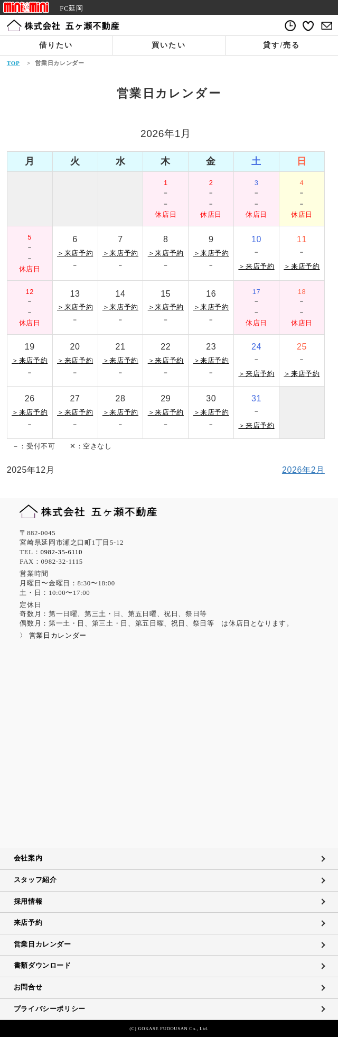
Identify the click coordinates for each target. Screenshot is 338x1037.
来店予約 (28, 922)
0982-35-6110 (61, 552)
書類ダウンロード (42, 965)
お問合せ (28, 987)
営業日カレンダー (42, 944)
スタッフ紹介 (35, 880)
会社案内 (28, 858)
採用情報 (28, 901)
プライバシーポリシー (50, 1009)
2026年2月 (303, 469)
